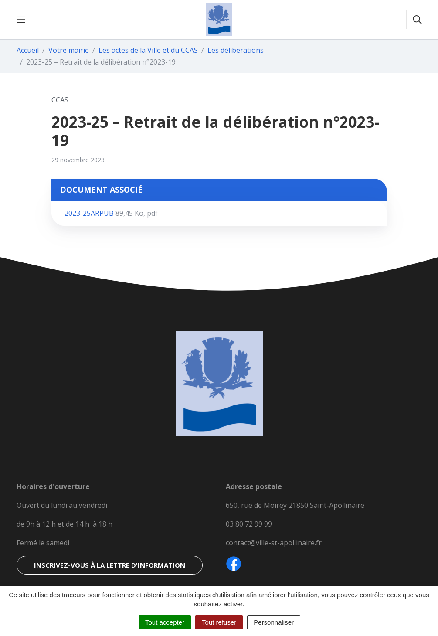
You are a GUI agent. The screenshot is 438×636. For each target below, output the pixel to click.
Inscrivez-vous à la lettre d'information (109, 565)
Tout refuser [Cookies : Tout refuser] (219, 622)
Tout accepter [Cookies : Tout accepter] (164, 622)
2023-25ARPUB (111, 213)
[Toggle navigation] (21, 19)
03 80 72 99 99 (249, 524)
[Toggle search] (417, 19)
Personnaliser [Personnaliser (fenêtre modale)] (274, 622)
